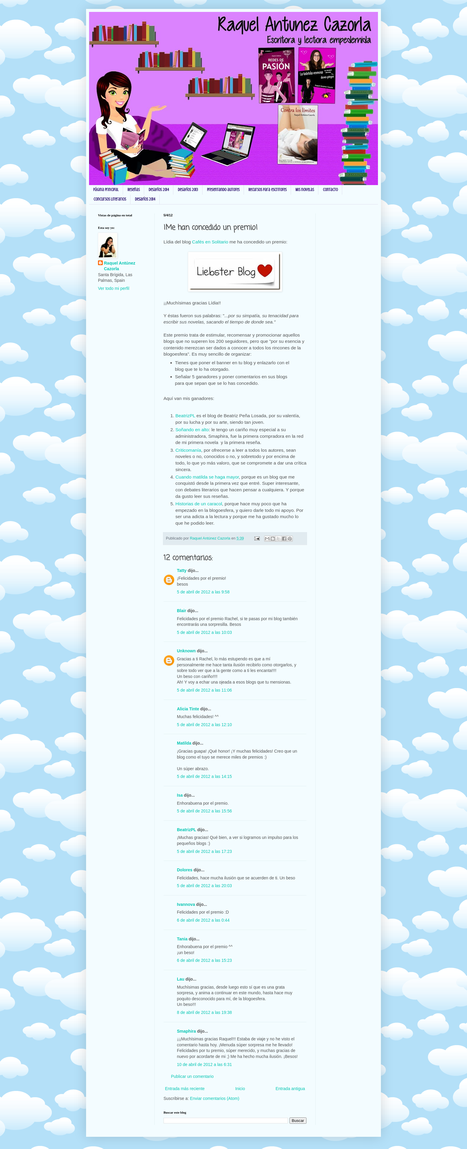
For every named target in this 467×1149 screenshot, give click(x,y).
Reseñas (133, 189)
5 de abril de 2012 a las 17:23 (204, 851)
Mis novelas (304, 189)
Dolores (184, 869)
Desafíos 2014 (159, 189)
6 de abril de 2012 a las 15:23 (204, 960)
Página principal (106, 189)
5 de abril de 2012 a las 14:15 (204, 776)
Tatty (181, 570)
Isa (180, 795)
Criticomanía (188, 450)
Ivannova (186, 904)
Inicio (240, 1088)
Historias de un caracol (198, 503)
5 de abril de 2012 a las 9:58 (203, 592)
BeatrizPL (185, 415)
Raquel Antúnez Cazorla (119, 266)
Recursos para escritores (267, 189)
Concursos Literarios (110, 199)
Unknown (186, 650)
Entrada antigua (290, 1088)
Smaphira (186, 1031)
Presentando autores (223, 189)
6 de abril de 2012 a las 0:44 (203, 920)
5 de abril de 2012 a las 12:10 (204, 724)
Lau (180, 979)
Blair (181, 610)
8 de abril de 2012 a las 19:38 (204, 1012)
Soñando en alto (192, 429)
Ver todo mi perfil (113, 288)
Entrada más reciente (185, 1088)
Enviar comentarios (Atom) (214, 1098)
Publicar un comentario (192, 1076)
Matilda (184, 743)
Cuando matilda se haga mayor (207, 476)
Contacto (330, 189)
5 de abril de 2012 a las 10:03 (204, 632)
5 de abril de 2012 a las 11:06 (204, 690)
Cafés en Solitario (210, 241)
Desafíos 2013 (188, 189)
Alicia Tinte (188, 708)
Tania (182, 939)
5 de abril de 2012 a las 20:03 (204, 885)
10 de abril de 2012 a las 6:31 (204, 1064)
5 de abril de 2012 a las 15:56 (204, 811)
